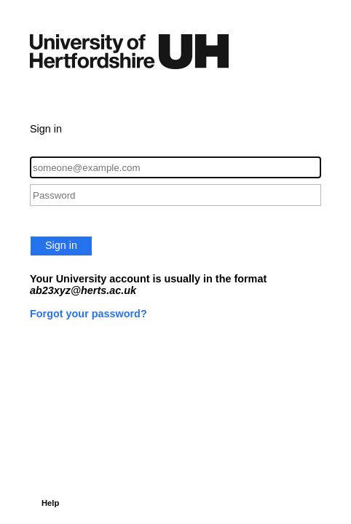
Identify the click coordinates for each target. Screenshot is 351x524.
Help (50, 503)
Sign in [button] (61, 245)
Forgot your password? (88, 313)
